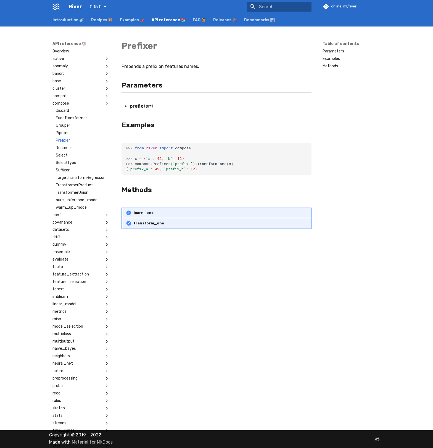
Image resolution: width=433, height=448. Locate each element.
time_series (80, 430)
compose (80, 103)
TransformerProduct (74, 185)
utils (80, 445)
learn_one (144, 213)
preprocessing (80, 378)
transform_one (149, 223)
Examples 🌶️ (132, 20)
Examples (331, 58)
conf (80, 215)
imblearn (80, 296)
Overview (60, 51)
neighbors (80, 356)
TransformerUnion (72, 192)
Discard (62, 110)
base (80, 81)
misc (80, 319)
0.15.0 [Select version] (96, 6)
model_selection (80, 326)
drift (80, 237)
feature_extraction (80, 274)
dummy (80, 244)
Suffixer (63, 170)
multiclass (80, 334)
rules (80, 400)
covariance (80, 222)
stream (80, 423)
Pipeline (63, 133)
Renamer (64, 147)
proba (80, 385)
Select (62, 155)
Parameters (333, 51)
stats (80, 415)
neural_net (80, 363)
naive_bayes (80, 348)
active (80, 58)
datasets (80, 229)
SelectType (66, 162)
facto (80, 266)
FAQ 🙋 (199, 20)
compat (80, 96)
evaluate (80, 259)
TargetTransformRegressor (80, 177)
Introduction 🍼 (68, 20)
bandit (80, 73)
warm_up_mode (71, 207)
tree (80, 438)
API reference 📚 (169, 20)
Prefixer (63, 140)
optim (80, 371)
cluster (80, 88)
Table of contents (341, 43)
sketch (80, 408)
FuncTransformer (71, 118)
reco (80, 393)
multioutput (80, 341)
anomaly (80, 66)
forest (80, 289)
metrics (80, 311)
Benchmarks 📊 (259, 20)
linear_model (80, 304)
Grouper (63, 125)
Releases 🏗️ (225, 20)
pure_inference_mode (76, 200)
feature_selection (80, 281)
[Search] (279, 7)
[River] (56, 6)
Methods (330, 66)
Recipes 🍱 (102, 20)
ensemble (80, 252)
